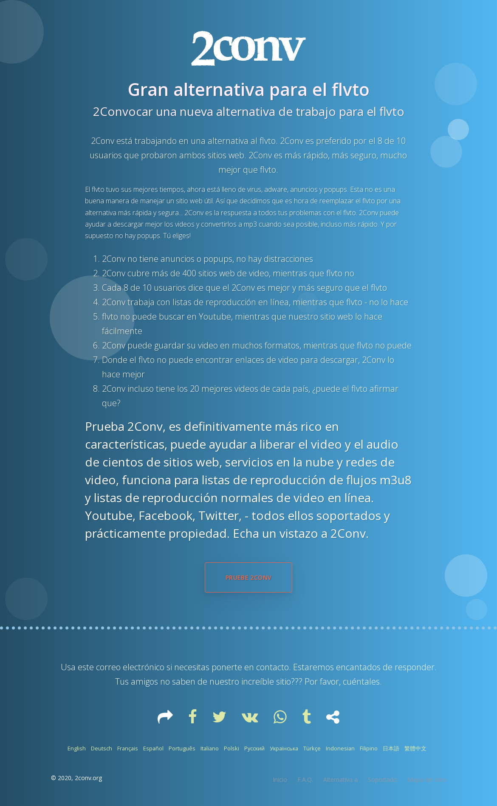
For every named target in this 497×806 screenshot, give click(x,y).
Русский (254, 748)
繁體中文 (415, 748)
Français (127, 748)
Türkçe (312, 748)
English (77, 748)
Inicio (280, 779)
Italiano (209, 748)
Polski (231, 748)
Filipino (369, 748)
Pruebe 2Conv (248, 577)
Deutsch (101, 748)
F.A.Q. (305, 779)
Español (153, 748)
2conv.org (88, 778)
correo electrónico (130, 667)
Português (182, 748)
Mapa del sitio (426, 779)
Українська (284, 748)
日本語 (391, 748)
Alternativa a (340, 779)
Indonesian (340, 748)
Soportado (382, 779)
